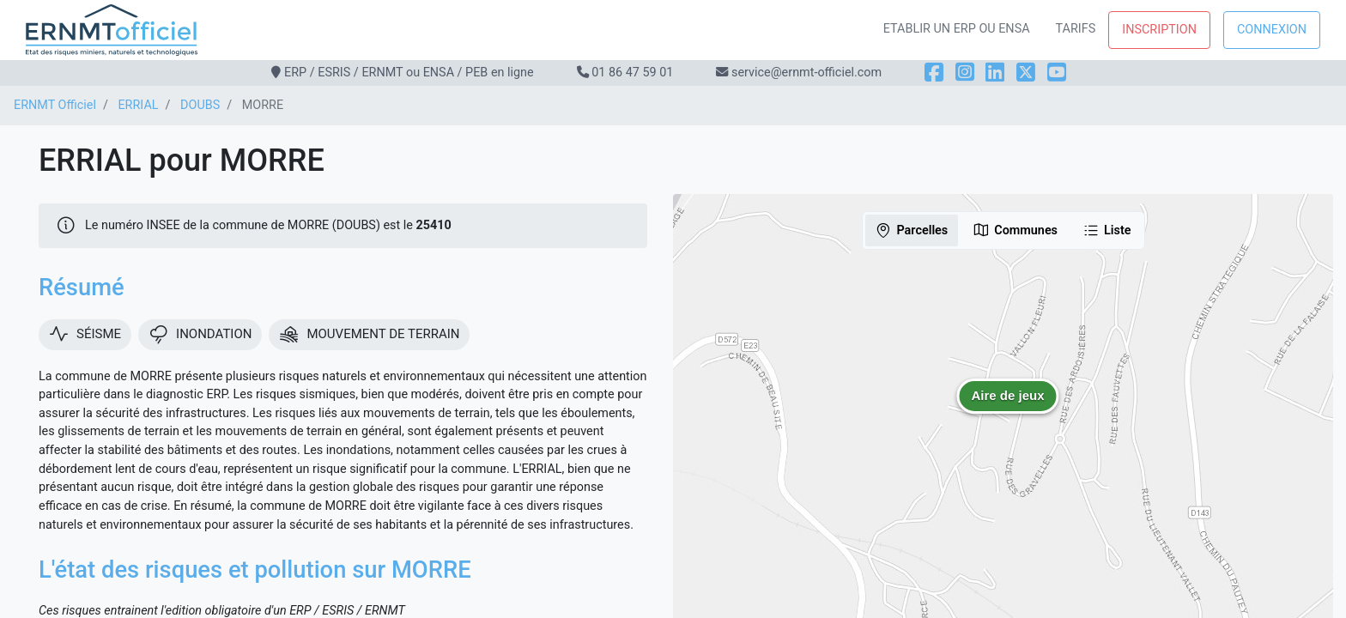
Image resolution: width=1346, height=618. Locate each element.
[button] (1008, 408)
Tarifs (1076, 28)
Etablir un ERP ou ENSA (956, 28)
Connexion (1272, 29)
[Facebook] (934, 72)
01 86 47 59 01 (632, 72)
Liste (1106, 230)
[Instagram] (964, 72)
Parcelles (911, 230)
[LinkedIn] (994, 72)
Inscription (1159, 29)
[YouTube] (1056, 72)
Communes (1015, 230)
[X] (1025, 72)
